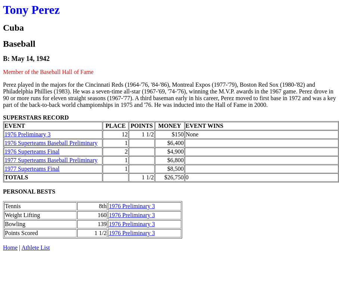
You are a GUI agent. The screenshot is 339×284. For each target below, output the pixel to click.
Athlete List (35, 247)
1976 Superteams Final (32, 151)
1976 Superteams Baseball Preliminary (50, 143)
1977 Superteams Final (32, 169)
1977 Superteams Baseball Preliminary (50, 160)
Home (10, 247)
